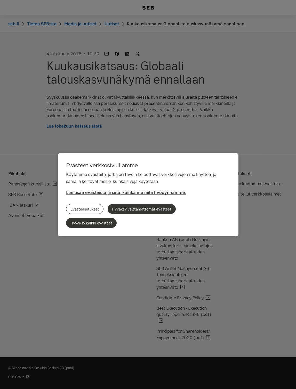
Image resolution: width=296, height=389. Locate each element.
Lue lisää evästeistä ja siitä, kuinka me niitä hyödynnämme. (126, 192)
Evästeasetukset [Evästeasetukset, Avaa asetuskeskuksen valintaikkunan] (84, 209)
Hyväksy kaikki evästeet (91, 222)
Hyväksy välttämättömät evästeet (141, 209)
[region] (148, 194)
